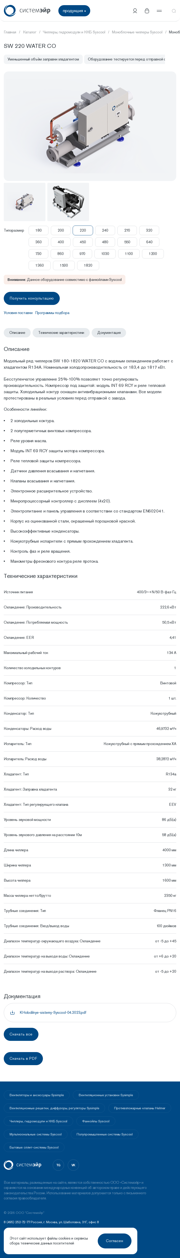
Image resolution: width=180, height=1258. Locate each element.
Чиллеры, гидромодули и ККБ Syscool (38, 1121)
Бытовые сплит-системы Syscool (34, 1147)
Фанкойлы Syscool (95, 1121)
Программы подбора (52, 313)
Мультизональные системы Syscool (36, 1134)
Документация (108, 332)
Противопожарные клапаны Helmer (139, 1108)
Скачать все (21, 1034)
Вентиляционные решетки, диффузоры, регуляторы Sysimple (54, 1108)
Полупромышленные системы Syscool (105, 1134)
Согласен (115, 1240)
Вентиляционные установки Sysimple (106, 1095)
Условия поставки (18, 313)
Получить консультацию (32, 298)
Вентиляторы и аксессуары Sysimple (37, 1095)
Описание (17, 332)
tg (58, 1165)
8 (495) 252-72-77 (17, 1222)
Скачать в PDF (23, 1058)
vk (73, 1165)
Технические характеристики (61, 332)
